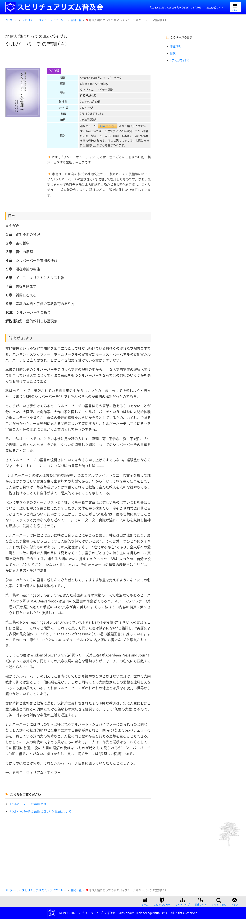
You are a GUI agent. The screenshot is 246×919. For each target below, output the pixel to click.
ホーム (13, 20)
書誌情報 (175, 46)
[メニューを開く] (235, 7)
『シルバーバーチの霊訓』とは (28, 804)
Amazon (105, 126)
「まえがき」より (180, 60)
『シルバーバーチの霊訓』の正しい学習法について (40, 811)
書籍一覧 (76, 20)
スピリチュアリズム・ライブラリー (44, 20)
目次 (173, 53)
